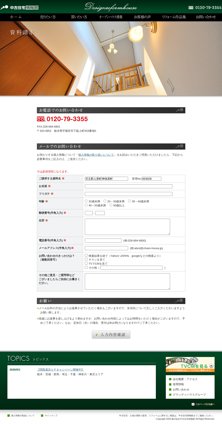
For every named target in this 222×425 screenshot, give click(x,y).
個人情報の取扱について (23, 415)
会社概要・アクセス (185, 379)
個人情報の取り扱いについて (96, 154)
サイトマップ (51, 415)
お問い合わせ (181, 389)
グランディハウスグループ (189, 394)
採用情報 (178, 384)
